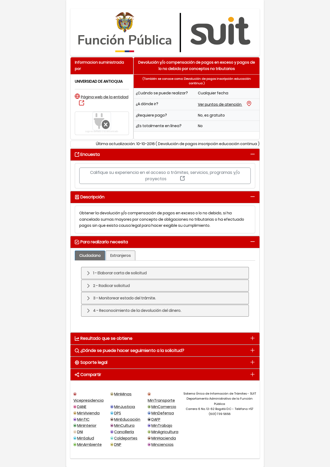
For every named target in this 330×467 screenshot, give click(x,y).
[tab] (252, 154)
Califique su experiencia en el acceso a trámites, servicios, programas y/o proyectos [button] (165, 175)
